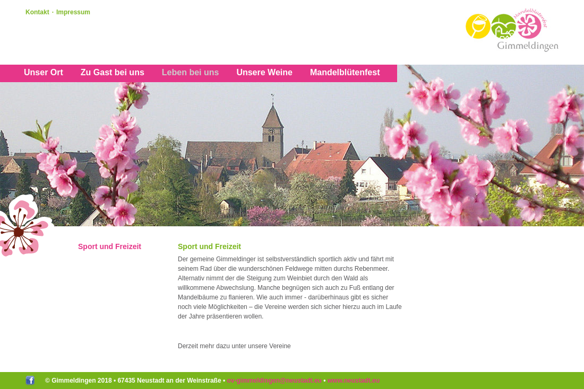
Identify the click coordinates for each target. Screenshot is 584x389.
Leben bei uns (190, 72)
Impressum (73, 12)
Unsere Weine (264, 72)
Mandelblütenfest (345, 72)
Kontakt (37, 12)
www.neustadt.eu (354, 380)
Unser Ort (43, 72)
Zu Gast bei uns (112, 72)
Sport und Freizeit (109, 246)
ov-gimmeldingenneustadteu (274, 380)
